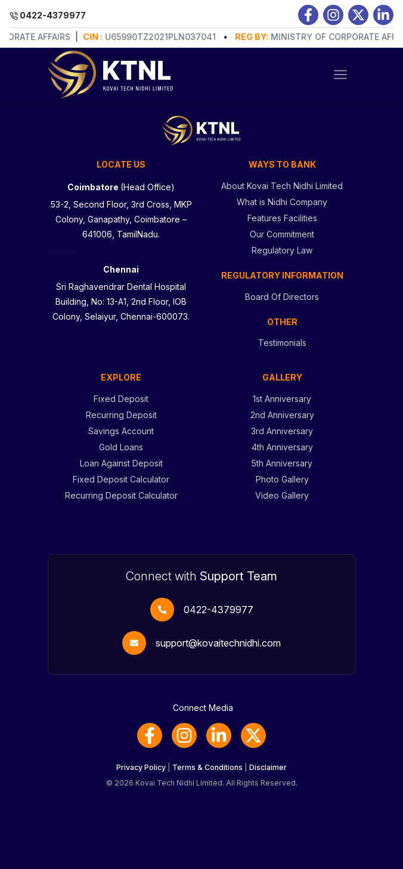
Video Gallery (282, 495)
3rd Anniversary (282, 431)
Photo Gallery (282, 479)
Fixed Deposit (121, 399)
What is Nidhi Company (282, 202)
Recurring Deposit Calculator (121, 495)
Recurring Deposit (121, 415)
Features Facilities (282, 218)
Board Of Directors (282, 297)
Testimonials (282, 343)
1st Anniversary (282, 399)
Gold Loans (121, 447)
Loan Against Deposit (121, 463)
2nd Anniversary (282, 415)
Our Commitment (282, 234)
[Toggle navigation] (340, 74)
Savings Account (121, 431)
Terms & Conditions (207, 767)
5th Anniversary (282, 463)
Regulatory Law (282, 250)
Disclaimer (268, 767)
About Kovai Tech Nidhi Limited (282, 186)
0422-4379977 (218, 610)
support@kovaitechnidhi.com (218, 643)
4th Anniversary (282, 447)
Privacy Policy (141, 767)
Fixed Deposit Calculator (121, 479)
